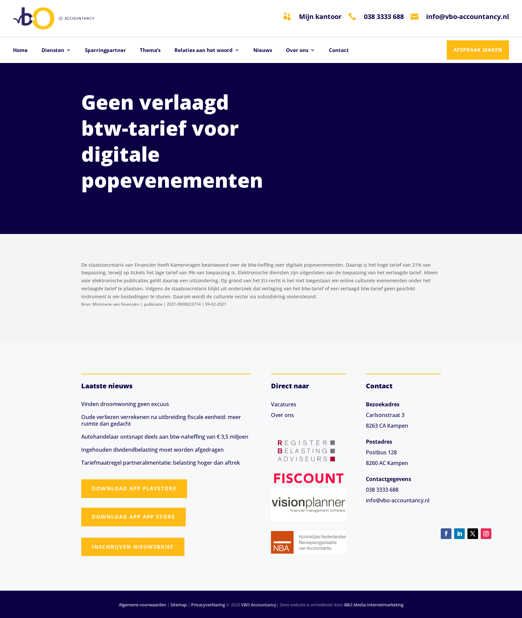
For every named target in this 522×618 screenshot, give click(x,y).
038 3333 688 (384, 16)
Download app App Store (133, 516)
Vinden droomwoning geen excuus (125, 404)
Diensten (53, 50)
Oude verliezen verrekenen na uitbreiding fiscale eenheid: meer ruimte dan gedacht (161, 420)
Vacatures (283, 404)
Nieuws (262, 50)
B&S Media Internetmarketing (373, 605)
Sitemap (178, 605)
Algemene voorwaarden (142, 605)
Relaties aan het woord (203, 50)
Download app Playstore (134, 488)
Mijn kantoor (320, 16)
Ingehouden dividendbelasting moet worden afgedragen (152, 449)
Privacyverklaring (208, 605)
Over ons (297, 50)
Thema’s (150, 50)
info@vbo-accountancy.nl (467, 16)
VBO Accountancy (258, 605)
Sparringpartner (105, 50)
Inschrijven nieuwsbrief (133, 546)
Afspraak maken (477, 49)
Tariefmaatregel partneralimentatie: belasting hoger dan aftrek (160, 462)
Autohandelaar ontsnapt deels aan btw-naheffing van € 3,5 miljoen (164, 436)
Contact (339, 50)
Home (20, 50)
